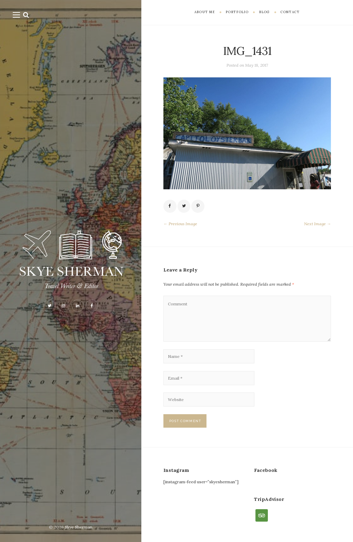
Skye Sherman (78, 527)
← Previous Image (180, 223)
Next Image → (317, 223)
